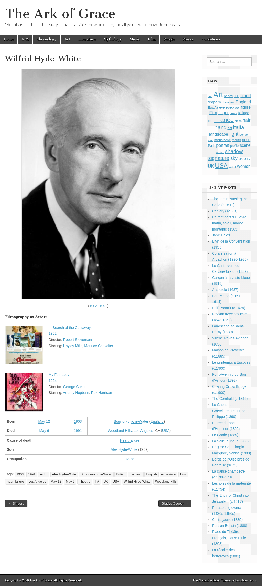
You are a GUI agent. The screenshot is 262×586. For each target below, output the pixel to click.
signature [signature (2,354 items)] (219, 158)
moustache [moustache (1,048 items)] (222, 140)
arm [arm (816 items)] (210, 96)
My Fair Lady (59, 375)
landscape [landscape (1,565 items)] (218, 134)
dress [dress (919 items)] (225, 102)
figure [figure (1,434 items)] (246, 107)
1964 (53, 381)
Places (188, 39)
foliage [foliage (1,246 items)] (243, 113)
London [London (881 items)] (244, 134)
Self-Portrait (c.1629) (228, 308)
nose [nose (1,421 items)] (246, 140)
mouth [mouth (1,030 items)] (236, 140)
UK (106, 481)
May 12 (44, 421)
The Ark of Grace (60, 14)
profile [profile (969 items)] (234, 146)
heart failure (15, 481)
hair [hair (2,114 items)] (247, 120)
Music (135, 39)
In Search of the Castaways (70, 328)
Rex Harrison (101, 393)
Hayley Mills (72, 346)
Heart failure (129, 440)
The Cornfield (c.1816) (230, 398)
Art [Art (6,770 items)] (218, 94)
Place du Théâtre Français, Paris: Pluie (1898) (229, 538)
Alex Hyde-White (124, 449)
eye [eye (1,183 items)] (222, 107)
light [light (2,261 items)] (233, 134)
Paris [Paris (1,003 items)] (211, 146)
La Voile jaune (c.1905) (230, 441)
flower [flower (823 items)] (233, 113)
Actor (129, 459)
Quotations (211, 39)
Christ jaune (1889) (227, 520)
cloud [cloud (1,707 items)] (245, 95)
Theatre (84, 481)
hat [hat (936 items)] (229, 128)
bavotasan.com (245, 580)
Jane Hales (221, 235)
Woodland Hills (120, 430)
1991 (103, 306)
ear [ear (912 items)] (232, 102)
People (169, 39)
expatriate (168, 474)
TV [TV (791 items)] (248, 158)
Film (152, 39)
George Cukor (74, 387)
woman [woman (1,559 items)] (244, 166)
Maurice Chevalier (98, 346)
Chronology (47, 39)
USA (166, 430)
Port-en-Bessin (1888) (229, 526)
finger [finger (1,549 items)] (223, 112)
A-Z (25, 39)
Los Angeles (143, 430)
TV (97, 481)
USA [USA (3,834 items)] (221, 165)
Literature (87, 39)
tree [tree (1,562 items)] (242, 158)
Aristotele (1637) (225, 290)
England (156, 421)
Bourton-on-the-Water (131, 421)
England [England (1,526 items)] (243, 102)
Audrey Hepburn (76, 393)
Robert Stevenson (77, 340)
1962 (53, 333)
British (120, 474)
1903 (93, 306)
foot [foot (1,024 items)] (210, 121)
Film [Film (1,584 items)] (213, 112)
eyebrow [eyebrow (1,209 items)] (233, 107)
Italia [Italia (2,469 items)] (238, 127)
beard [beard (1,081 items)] (228, 96)
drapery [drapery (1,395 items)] (214, 102)
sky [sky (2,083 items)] (234, 158)
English (151, 474)
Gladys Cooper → (175, 503)
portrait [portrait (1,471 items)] (222, 145)
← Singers (16, 503)
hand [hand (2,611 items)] (221, 127)
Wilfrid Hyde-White (137, 481)
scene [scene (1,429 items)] (245, 145)
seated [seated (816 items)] (220, 152)
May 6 (44, 430)
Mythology (113, 39)
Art (67, 39)
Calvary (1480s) (224, 211)
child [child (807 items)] (236, 96)
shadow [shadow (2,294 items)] (234, 151)
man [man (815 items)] (210, 140)
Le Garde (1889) (225, 435)
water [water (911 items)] (232, 167)
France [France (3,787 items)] (224, 119)
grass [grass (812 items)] (238, 120)
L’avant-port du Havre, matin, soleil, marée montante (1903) (229, 223)
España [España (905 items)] (213, 107)
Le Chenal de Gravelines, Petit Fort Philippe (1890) (229, 411)
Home (9, 39)
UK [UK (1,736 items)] (211, 166)
